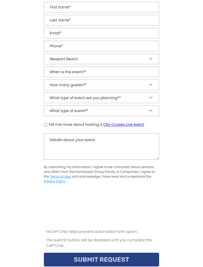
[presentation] (84, 209)
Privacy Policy (54, 181)
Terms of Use (60, 176)
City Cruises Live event (123, 124)
